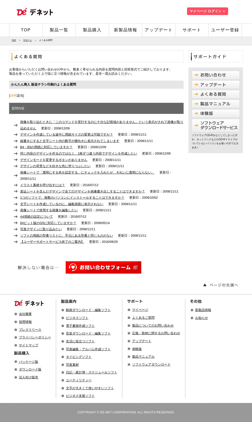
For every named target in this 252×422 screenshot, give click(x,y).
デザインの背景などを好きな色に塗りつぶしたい (55, 166)
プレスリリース (30, 330)
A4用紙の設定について (36, 216)
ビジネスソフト (77, 318)
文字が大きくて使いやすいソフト (90, 388)
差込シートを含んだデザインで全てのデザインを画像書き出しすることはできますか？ (82, 191)
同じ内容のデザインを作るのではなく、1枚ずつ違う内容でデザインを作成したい (78, 153)
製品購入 (92, 30)
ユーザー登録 (225, 30)
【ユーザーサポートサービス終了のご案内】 (52, 242)
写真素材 (72, 365)
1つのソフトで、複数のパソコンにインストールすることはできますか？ (72, 197)
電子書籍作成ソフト (80, 326)
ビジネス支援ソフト (80, 396)
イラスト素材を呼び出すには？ (42, 185)
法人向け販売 (28, 377)
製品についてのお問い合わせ (153, 325)
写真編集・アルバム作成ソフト (88, 349)
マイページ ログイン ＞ (207, 11)
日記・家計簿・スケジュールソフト (91, 372)
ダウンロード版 (30, 369)
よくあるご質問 (143, 317)
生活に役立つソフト (80, 341)
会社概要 (25, 314)
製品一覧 (59, 30)
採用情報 (25, 322)
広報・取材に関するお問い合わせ (156, 333)
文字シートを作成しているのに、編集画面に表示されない (61, 204)
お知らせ (201, 318)
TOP (26, 30)
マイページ (140, 310)
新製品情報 (125, 30)
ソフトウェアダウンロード (151, 364)
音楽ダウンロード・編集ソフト (88, 333)
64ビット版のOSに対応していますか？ (48, 223)
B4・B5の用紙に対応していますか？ (46, 147)
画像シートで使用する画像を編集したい (49, 210)
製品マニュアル (143, 356)
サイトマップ (28, 345)
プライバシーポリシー (35, 337)
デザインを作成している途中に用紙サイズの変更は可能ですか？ (66, 134)
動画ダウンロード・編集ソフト (88, 310)
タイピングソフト (79, 357)
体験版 (137, 349)
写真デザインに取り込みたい (41, 229)
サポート (192, 30)
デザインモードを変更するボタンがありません (53, 160)
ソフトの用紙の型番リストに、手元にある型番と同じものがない (66, 235)
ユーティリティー (79, 380)
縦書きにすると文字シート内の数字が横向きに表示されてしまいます (69, 141)
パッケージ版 (28, 362)
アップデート (159, 30)
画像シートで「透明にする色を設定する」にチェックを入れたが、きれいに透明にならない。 (87, 172)
